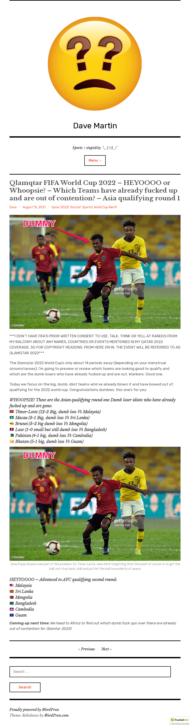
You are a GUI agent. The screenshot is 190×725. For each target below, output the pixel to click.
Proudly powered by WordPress (34, 709)
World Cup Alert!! (105, 207)
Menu (93, 160)
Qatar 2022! (60, 207)
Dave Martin (95, 125)
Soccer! (75, 207)
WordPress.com (56, 715)
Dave (13, 207)
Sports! (87, 207)
